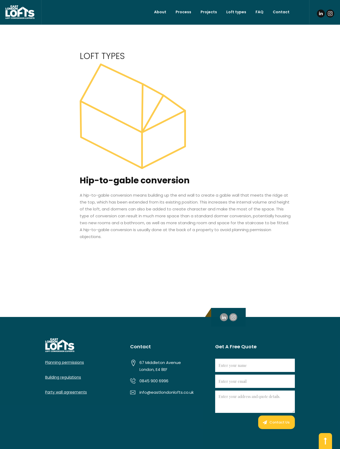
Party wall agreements (66, 392)
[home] (20, 12)
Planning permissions (64, 362)
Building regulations (63, 377)
